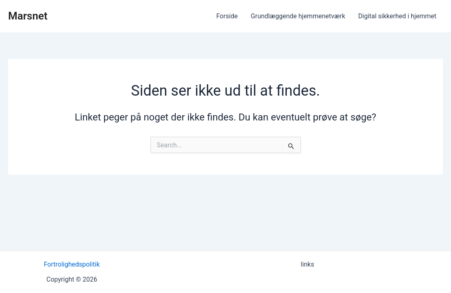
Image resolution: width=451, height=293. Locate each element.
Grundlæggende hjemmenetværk (298, 16)
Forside (227, 16)
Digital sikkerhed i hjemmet (397, 16)
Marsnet (28, 16)
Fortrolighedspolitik (72, 264)
